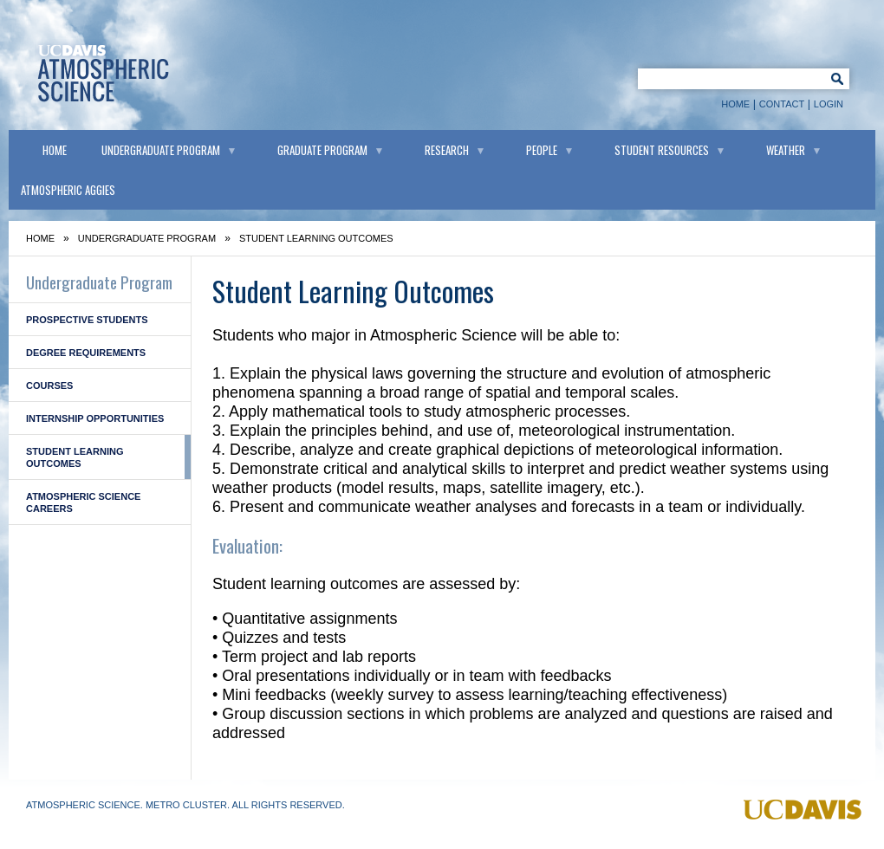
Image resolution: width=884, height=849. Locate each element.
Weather (785, 150)
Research (447, 150)
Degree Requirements (86, 352)
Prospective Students (87, 319)
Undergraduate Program (160, 150)
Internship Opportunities (95, 418)
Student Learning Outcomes (74, 457)
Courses (49, 385)
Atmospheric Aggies (68, 189)
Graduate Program (322, 150)
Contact (781, 104)
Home (735, 104)
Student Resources (661, 150)
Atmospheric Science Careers (83, 502)
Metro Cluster (186, 805)
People (541, 150)
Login (828, 104)
